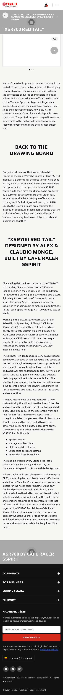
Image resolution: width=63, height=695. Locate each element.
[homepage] (10, 5)
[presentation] (31, 50)
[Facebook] (13, 669)
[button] (57, 5)
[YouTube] (6, 669)
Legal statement (38, 689)
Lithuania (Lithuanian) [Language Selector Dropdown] (18, 658)
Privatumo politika (49, 649)
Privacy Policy (10, 689)
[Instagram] (20, 669)
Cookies (23, 689)
